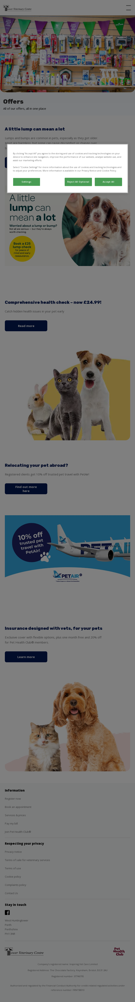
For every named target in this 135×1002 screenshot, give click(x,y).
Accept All (108, 181)
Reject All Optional (78, 181)
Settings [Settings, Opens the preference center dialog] (27, 181)
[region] (67, 168)
